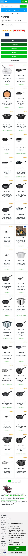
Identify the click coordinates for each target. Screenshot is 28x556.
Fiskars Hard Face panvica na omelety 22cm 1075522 (7, 219)
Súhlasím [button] (17, 547)
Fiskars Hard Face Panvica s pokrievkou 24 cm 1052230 (21, 172)
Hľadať (23, 6)
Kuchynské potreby (10, 13)
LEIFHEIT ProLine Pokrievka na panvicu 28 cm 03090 (7, 80)
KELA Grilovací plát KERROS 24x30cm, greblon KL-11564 (21, 242)
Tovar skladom (14, 60)
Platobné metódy (5, 519)
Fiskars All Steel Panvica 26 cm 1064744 (7, 172)
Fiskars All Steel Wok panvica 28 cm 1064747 (21, 149)
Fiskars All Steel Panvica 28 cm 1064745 (21, 103)
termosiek (22, 497)
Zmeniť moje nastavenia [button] (16, 552)
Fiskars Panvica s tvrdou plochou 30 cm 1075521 (21, 426)
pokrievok (15, 495)
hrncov (6, 495)
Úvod (2, 13)
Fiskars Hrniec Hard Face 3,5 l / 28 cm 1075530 (7, 288)
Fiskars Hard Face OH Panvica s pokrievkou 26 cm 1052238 (7, 357)
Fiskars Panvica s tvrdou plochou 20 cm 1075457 (7, 403)
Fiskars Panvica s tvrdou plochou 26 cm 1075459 (21, 334)
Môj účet (3, 545)
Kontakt (3, 524)
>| (18, 481)
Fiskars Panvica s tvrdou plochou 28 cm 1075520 (21, 195)
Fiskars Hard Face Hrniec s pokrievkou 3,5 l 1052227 (21, 126)
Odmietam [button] (16, 549)
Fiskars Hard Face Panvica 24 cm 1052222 (7, 149)
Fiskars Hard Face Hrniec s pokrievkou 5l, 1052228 (7, 126)
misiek (17, 497)
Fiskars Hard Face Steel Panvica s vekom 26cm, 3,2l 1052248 (21, 219)
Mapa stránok (5, 535)
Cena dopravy (5, 517)
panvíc (10, 495)
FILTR (14, 40)
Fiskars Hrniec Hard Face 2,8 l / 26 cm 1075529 (21, 403)
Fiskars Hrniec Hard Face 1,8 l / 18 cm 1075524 (21, 449)
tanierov (21, 495)
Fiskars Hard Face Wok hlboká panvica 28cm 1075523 (7, 195)
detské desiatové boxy (11, 500)
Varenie (19, 13)
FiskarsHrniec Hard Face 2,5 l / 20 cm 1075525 (21, 380)
